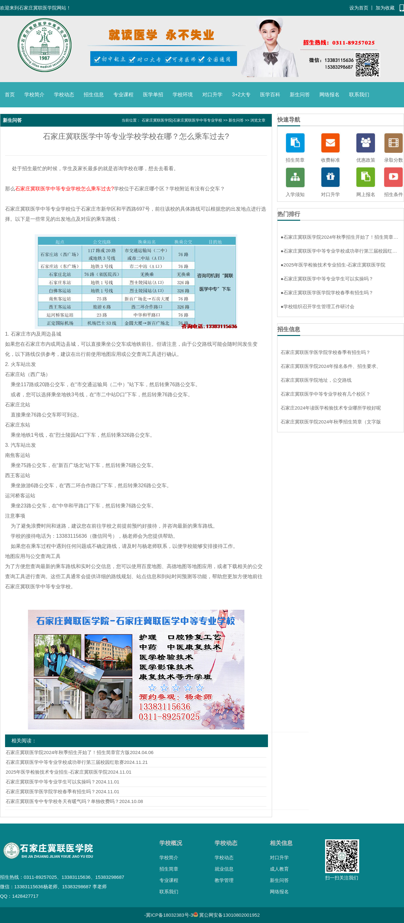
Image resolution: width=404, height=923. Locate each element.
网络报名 (329, 94)
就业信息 (224, 869)
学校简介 (34, 94)
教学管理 (224, 880)
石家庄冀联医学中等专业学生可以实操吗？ (51, 781)
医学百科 (270, 94)
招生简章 (295, 160)
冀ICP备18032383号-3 (169, 915)
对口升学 (212, 94)
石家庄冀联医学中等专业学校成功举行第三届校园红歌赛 (65, 762)
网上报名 (365, 194)
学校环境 (183, 94)
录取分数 (393, 160)
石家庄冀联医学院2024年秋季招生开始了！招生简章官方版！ (341, 237)
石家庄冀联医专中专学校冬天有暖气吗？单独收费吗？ (62, 801)
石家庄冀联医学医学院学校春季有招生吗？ (51, 791)
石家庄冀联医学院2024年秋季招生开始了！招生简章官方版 (68, 752)
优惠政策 (365, 160)
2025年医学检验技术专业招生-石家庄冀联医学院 (57, 772)
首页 (10, 94)
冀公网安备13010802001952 (229, 915)
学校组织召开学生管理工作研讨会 (317, 306)
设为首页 (358, 7)
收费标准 (330, 160)
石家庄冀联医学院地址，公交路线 (316, 380)
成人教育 (279, 869)
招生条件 (393, 194)
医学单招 (153, 94)
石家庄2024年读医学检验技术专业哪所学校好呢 (331, 408)
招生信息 (94, 94)
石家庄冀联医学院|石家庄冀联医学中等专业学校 (182, 120)
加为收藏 (385, 7)
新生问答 (300, 94)
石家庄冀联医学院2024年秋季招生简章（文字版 (331, 421)
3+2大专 (241, 94)
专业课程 (123, 94)
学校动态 (64, 94)
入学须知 (295, 194)
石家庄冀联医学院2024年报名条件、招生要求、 (331, 366)
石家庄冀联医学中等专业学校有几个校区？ (326, 394)
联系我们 (359, 94)
